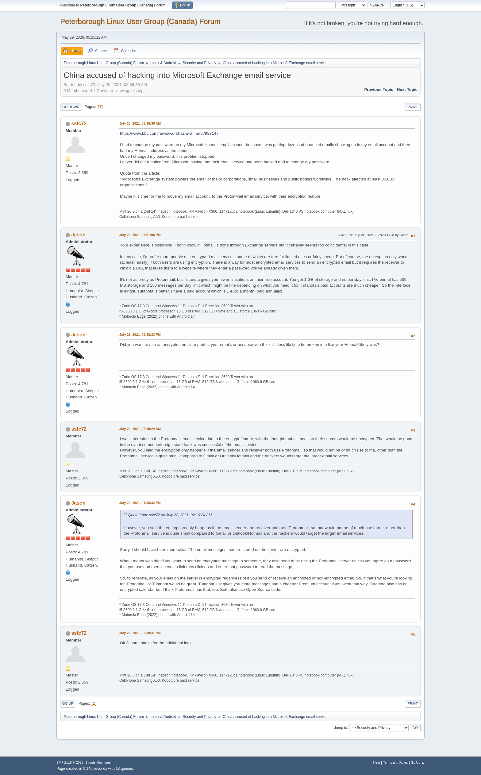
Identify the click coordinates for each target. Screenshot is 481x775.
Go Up (67, 703)
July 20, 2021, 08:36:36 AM (140, 123)
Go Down (70, 107)
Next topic (407, 89)
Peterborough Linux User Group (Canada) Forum (140, 21)
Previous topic (378, 89)
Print (412, 107)
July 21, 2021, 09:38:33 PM (140, 334)
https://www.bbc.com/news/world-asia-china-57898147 (169, 133)
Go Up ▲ (418, 762)
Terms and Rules (395, 762)
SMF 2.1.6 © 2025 (69, 762)
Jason (78, 234)
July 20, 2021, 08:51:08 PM (140, 235)
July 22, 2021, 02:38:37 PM (140, 633)
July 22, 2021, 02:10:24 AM (140, 429)
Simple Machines (97, 762)
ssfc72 (79, 123)
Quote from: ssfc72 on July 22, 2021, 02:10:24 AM (170, 515)
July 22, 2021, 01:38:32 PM (140, 503)
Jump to (340, 727)
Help (376, 762)
